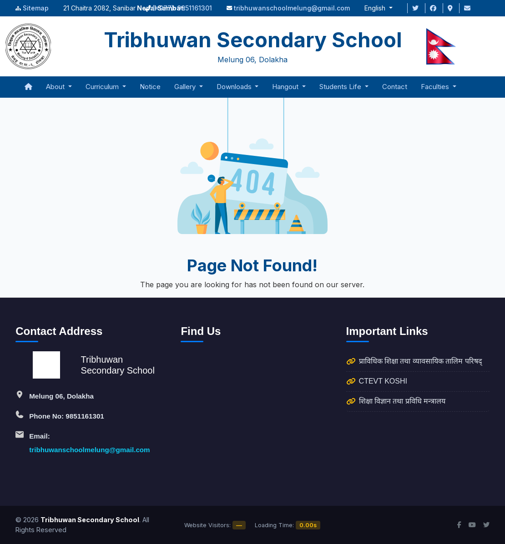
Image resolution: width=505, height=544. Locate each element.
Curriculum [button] (103, 86)
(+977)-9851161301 (182, 8)
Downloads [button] (235, 86)
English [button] (375, 8)
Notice (150, 86)
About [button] (56, 86)
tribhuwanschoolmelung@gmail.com (292, 8)
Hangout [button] (286, 86)
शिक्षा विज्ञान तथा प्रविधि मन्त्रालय (402, 401)
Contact (394, 86)
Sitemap (36, 8)
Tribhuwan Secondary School (89, 520)
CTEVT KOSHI (383, 381)
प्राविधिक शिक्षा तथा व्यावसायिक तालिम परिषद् (420, 361)
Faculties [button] (436, 86)
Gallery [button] (185, 86)
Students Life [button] (341, 86)
